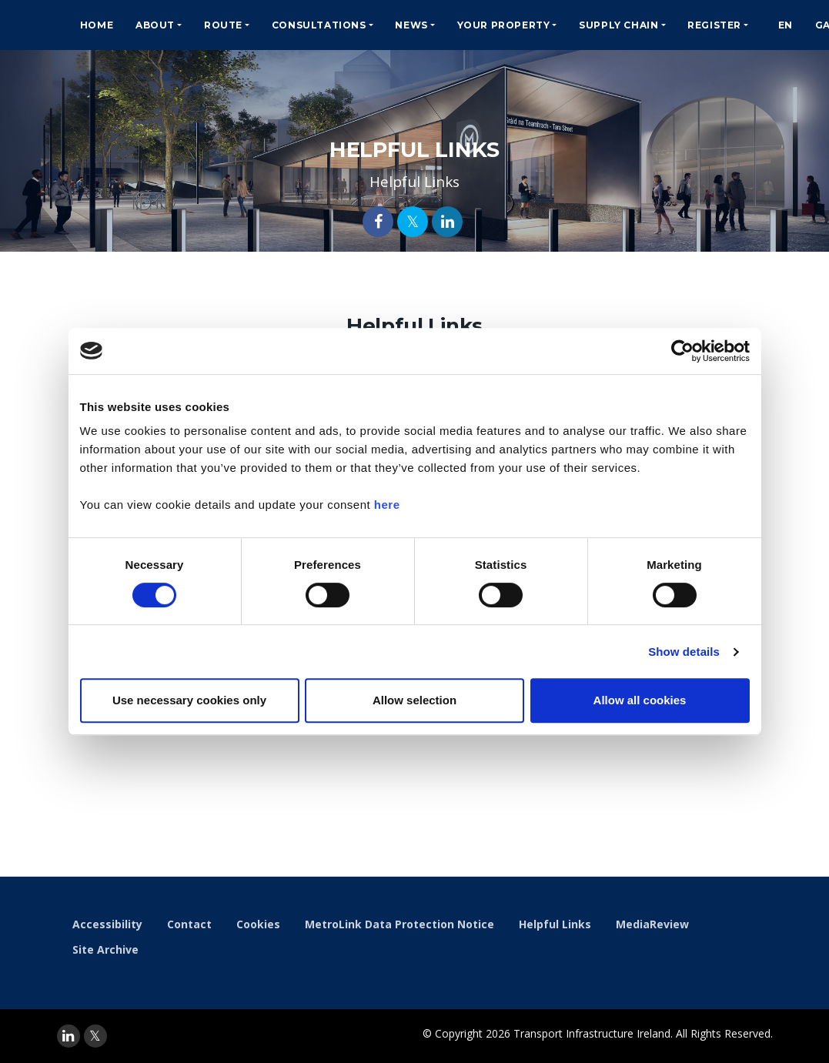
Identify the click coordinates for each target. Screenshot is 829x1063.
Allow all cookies (640, 700)
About (155, 25)
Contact (189, 924)
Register (714, 25)
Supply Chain (618, 25)
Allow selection (414, 700)
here (387, 504)
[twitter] (95, 1036)
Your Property (503, 25)
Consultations (319, 25)
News (411, 25)
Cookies (258, 924)
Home (96, 25)
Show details (684, 651)
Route (223, 25)
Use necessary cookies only (189, 700)
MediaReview (652, 924)
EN (785, 25)
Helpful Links (555, 924)
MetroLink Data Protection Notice (399, 924)
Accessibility (107, 924)
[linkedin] (68, 1036)
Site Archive (105, 949)
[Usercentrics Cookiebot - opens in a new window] (682, 351)
